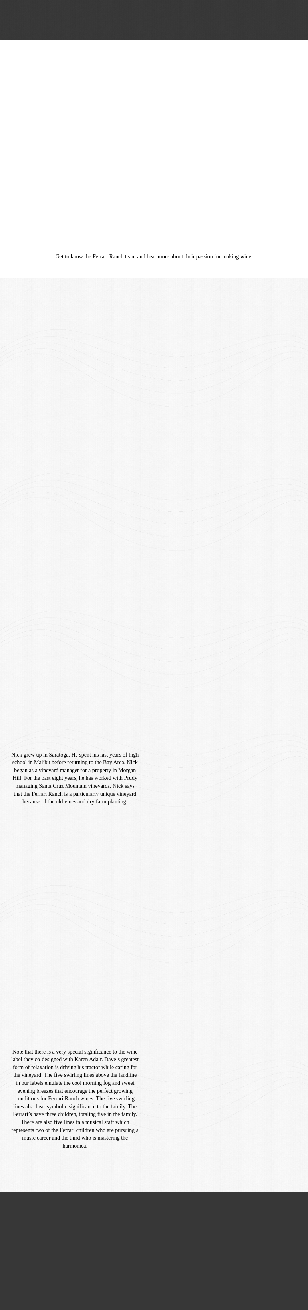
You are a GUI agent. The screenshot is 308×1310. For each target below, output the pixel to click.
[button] (290, 20)
